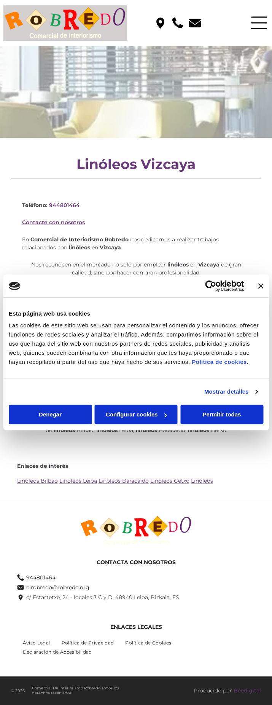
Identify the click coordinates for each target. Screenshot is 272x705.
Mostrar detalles (226, 391)
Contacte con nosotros (53, 222)
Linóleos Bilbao (37, 480)
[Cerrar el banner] (260, 286)
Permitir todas (222, 415)
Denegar (50, 415)
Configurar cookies (136, 415)
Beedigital (247, 690)
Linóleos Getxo (169, 480)
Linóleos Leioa (78, 480)
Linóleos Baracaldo (124, 480)
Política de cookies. (220, 362)
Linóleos (202, 480)
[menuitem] (36, 643)
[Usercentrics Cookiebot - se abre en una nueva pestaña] (210, 286)
